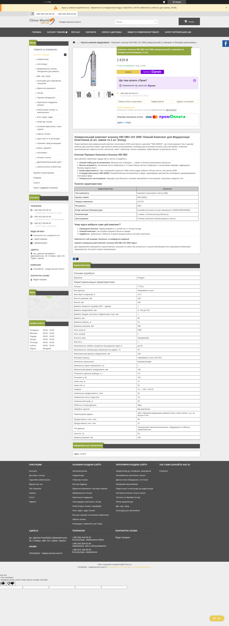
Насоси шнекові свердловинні (95, 42)
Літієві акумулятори (124, 502)
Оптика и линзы (44, 157)
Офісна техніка (43, 134)
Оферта (32, 502)
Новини (37, 177)
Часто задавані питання (45, 187)
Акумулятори (42, 59)
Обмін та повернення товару (143, 32)
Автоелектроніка (79, 471)
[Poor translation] (10, 583)
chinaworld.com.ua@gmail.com (46, 235)
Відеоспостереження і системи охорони (89, 488)
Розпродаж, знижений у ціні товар (87, 524)
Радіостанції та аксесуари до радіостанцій (134, 488)
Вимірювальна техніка (82, 493)
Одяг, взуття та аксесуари (48, 139)
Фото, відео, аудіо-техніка (83, 510)
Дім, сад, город (43, 76)
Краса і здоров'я (44, 148)
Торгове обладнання (46, 97)
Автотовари (42, 64)
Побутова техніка (44, 122)
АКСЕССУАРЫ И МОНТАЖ (49, 167)
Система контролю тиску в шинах (130, 493)
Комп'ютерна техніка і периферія (86, 506)
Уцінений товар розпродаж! (49, 143)
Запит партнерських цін (178, 32)
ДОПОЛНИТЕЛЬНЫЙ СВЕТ (49, 162)
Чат (217, 618)
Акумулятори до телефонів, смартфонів (133, 471)
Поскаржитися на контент (118, 567)
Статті (36, 182)
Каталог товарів (56, 32)
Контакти (91, 32)
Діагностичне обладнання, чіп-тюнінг (132, 480)
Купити (128, 72)
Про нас (75, 32)
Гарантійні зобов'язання (39, 480)
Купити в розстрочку (43, 172)
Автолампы (42, 153)
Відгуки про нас (36, 484)
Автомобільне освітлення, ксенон (130, 475)
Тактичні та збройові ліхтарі (128, 497)
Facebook (163, 471)
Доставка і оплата (37, 475)
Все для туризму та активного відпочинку (90, 515)
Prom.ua (128, 564)
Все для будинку (79, 484)
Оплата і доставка (112, 32)
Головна (36, 32)
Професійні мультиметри (127, 484)
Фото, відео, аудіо (45, 117)
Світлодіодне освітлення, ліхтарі (86, 502)
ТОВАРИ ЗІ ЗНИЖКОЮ (45, 49)
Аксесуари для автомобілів (128, 510)
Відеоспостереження (46, 88)
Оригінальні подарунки (82, 497)
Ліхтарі (40, 93)
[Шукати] (155, 21)
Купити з (152, 72)
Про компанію (35, 488)
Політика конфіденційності (140, 567)
